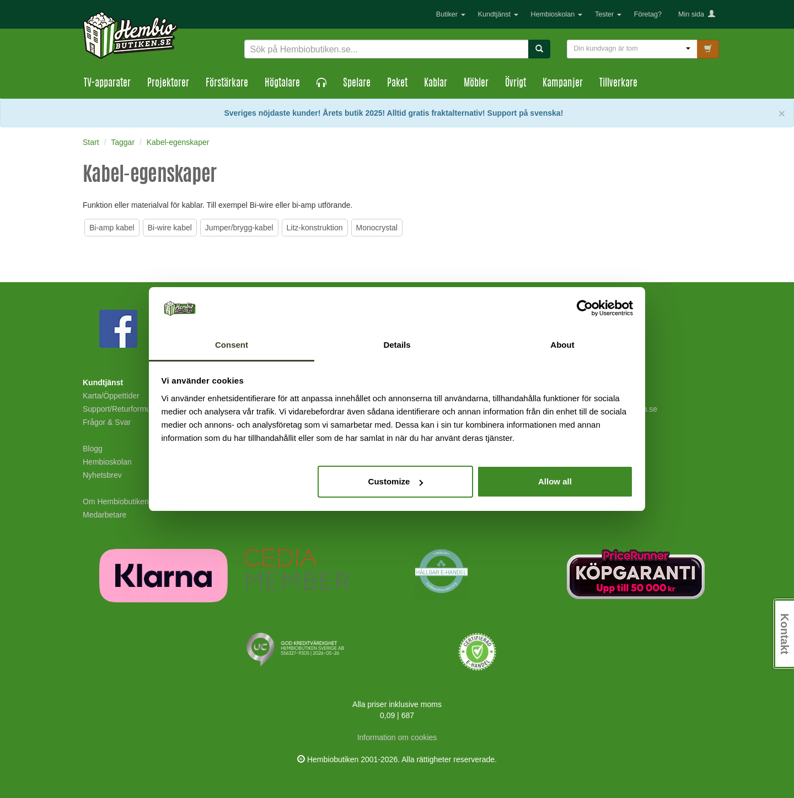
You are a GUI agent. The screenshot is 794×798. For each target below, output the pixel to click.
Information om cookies (397, 737)
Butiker (450, 14)
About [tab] (562, 344)
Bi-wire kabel (170, 227)
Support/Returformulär (121, 409)
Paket (397, 84)
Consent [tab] (231, 344)
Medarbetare (104, 514)
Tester (608, 14)
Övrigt (515, 84)
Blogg (93, 448)
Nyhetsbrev (102, 475)
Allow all (555, 481)
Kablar (435, 84)
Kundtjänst (498, 14)
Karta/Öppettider (111, 395)
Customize (395, 481)
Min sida (696, 14)
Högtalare (282, 84)
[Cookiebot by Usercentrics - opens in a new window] (585, 308)
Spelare (357, 84)
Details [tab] (396, 344)
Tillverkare (618, 84)
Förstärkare (227, 84)
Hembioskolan (556, 14)
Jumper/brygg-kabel (239, 227)
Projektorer (168, 84)
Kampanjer (563, 84)
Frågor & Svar (107, 422)
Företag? (648, 14)
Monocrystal (377, 227)
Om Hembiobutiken (116, 501)
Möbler (476, 84)
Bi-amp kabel (112, 227)
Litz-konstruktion (315, 227)
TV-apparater (107, 84)
